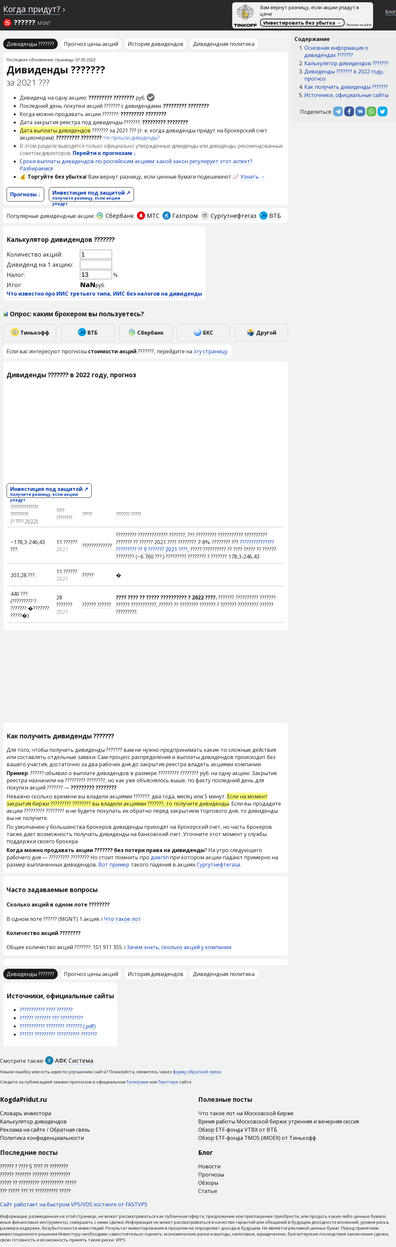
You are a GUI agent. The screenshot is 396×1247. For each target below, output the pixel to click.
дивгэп (160, 857)
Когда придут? (31, 8)
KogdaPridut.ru (23, 1099)
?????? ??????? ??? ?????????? (51, 1018)
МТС (148, 216)
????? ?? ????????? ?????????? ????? (38, 1182)
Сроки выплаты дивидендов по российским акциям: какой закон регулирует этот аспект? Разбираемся (136, 165)
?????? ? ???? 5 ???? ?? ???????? (34, 1166)
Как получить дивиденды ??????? (346, 86)
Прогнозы (211, 1174)
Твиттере (168, 1082)
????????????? (97, 545)
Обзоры (208, 1182)
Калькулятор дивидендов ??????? (346, 63)
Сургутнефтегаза (218, 864)
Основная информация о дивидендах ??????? (336, 51)
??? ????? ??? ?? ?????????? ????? (35, 1191)
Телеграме (137, 1082)
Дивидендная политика (224, 44)
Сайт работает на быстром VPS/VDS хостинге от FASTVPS (73, 1204)
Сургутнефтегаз (228, 216)
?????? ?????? (96, 604)
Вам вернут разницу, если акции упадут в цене (296, 15)
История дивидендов (155, 44)
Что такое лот (122, 919)
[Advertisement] (146, 431)
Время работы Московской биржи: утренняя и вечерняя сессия (278, 1121)
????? (88, 575)
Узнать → (252, 176)
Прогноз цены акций (91, 44)
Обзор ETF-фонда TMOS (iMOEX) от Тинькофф (257, 1137)
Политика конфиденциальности (42, 1137)
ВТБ (270, 216)
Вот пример (113, 864)
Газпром (180, 216)
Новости (209, 1166)
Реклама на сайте (359, 25)
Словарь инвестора (25, 1113)
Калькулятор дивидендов (33, 1121)
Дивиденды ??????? (30, 44)
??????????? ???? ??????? (46, 1009)
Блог (390, 11)
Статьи (207, 1191)
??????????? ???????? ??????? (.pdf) (58, 1026)
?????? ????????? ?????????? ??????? (58, 1034)
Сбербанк (115, 216)
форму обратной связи (197, 1072)
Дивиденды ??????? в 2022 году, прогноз (344, 75)
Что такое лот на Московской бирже (245, 1113)
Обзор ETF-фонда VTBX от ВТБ (237, 1129)
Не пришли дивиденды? (131, 137)
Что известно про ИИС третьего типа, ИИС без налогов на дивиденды (104, 293)
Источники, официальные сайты (346, 95)
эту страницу (210, 351)
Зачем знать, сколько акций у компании (179, 947)
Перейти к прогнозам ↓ (104, 153)
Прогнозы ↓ (25, 194)
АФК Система (69, 1060)
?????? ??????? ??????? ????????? (35, 1174)
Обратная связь (70, 1129)
